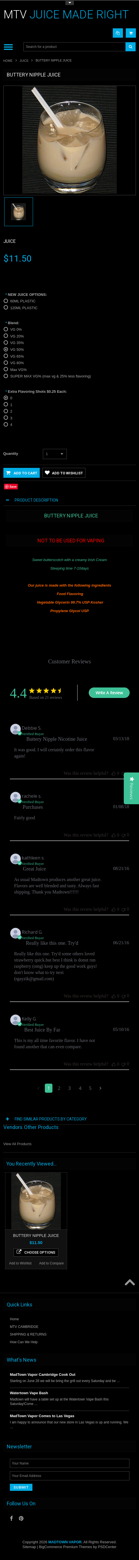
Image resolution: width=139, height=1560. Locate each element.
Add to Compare (51, 1263)
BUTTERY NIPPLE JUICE (36, 1235)
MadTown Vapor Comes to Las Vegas (42, 1416)
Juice (9, 241)
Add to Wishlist (64, 472)
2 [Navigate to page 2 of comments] (59, 1088)
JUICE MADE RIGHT (66, 14)
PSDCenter (107, 1547)
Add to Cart (21, 472)
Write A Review (109, 692)
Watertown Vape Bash (29, 1393)
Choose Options (36, 1252)
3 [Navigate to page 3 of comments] (69, 1088)
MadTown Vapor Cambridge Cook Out (42, 1374)
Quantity (10, 453)
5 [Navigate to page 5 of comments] (90, 1088)
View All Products (17, 1144)
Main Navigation (8, 47)
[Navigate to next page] (100, 1088)
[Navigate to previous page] (38, 1088)
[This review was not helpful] (123, 773)
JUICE (24, 60)
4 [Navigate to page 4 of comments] (80, 1088)
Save (13, 486)
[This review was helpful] (114, 773)
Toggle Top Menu (69, 3)
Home (8, 60)
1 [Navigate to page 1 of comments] (48, 1088)
